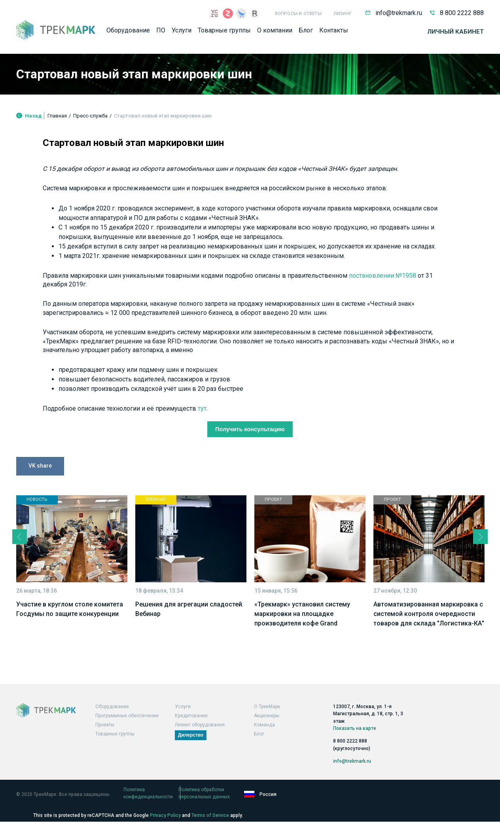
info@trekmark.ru (393, 13)
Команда (264, 734)
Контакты (333, 33)
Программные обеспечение (127, 725)
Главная (57, 124)
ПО (160, 33)
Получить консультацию (250, 493)
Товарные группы (224, 33)
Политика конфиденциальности (159, 799)
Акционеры (266, 725)
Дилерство (191, 744)
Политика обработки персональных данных (259, 799)
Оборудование (128, 33)
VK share (40, 531)
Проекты (104, 734)
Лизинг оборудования (200, 734)
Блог (306, 33)
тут (247, 471)
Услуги (181, 33)
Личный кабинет (455, 34)
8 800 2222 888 (457, 13)
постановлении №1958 (121, 329)
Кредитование (191, 725)
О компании (274, 33)
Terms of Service (210, 815)
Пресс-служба (90, 124)
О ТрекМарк (267, 716)
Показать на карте (354, 735)
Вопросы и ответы (298, 13)
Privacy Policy (165, 815)
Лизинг (342, 13)
